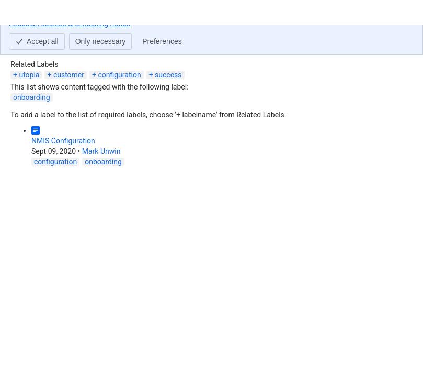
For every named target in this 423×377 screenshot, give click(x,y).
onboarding (31, 97)
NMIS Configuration (63, 141)
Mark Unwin (101, 151)
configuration (119, 75)
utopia (29, 75)
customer (68, 75)
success (168, 75)
